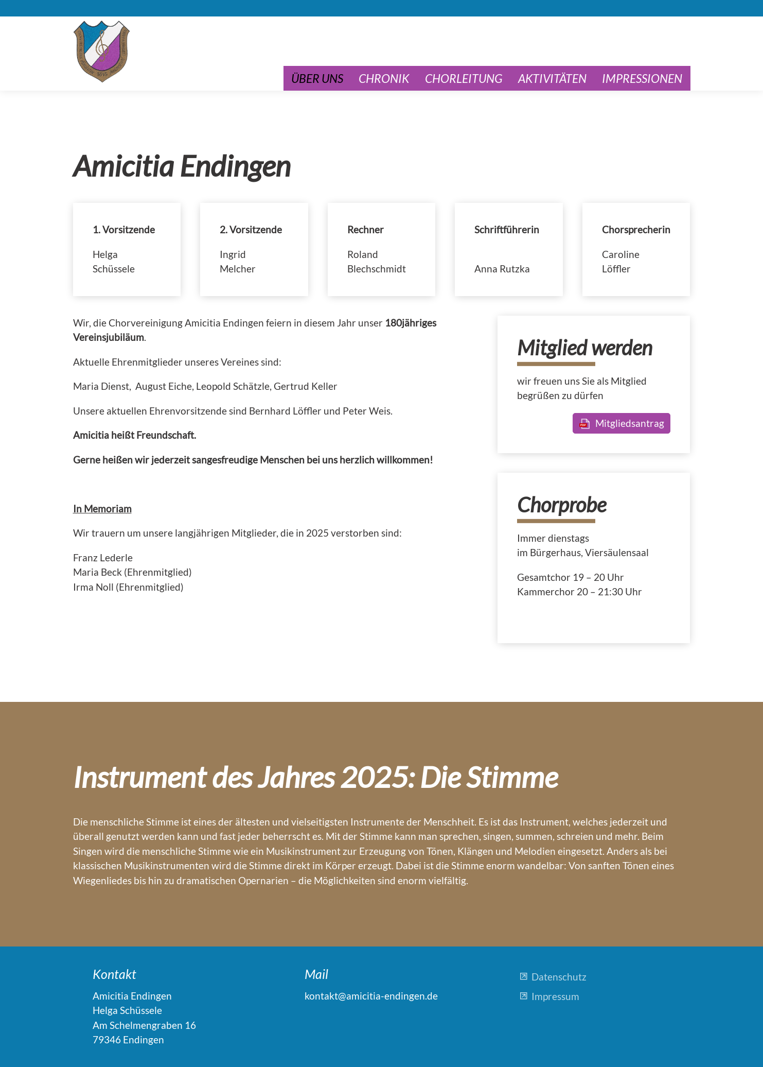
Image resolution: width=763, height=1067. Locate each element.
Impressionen (642, 78)
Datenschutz (559, 977)
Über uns (317, 78)
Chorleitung (464, 78)
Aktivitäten (552, 78)
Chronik (384, 78)
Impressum (555, 996)
